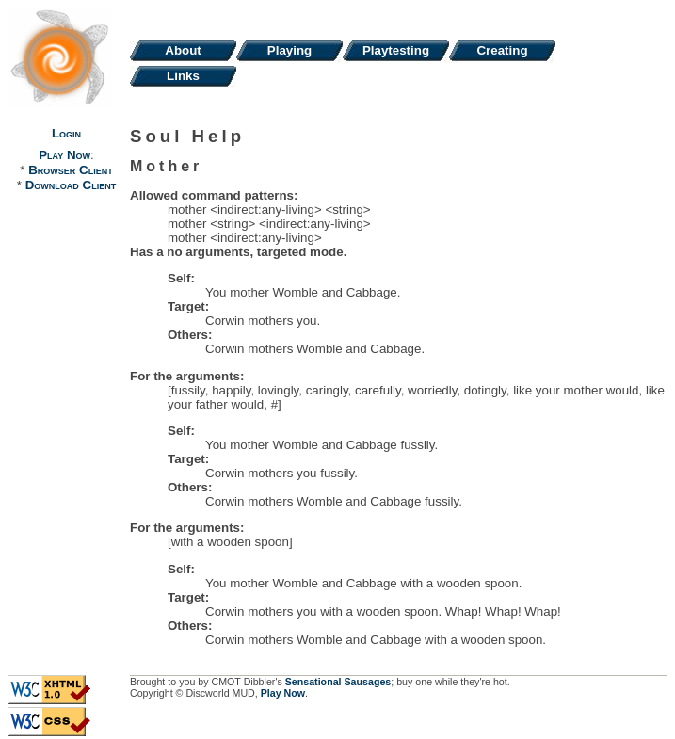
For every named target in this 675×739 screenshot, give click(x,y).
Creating (501, 50)
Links (183, 76)
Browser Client (70, 170)
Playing (289, 50)
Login (66, 133)
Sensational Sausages (338, 681)
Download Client (70, 185)
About (183, 50)
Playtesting (395, 50)
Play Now (64, 155)
